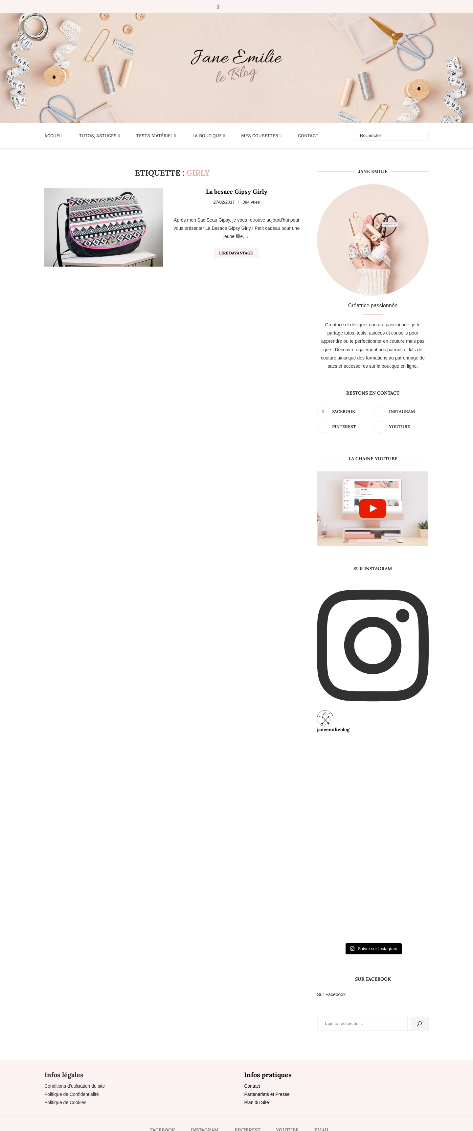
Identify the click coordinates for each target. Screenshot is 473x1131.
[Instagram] (228, 6)
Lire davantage (236, 252)
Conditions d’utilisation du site (74, 1086)
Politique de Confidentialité (71, 1094)
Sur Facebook (331, 994)
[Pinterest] (237, 6)
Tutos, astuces (98, 136)
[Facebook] (218, 6)
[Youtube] (246, 6)
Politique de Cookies (65, 1102)
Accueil (53, 136)
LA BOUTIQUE (207, 136)
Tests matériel (154, 136)
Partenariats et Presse (267, 1094)
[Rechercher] (419, 1023)
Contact (308, 136)
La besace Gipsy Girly (236, 191)
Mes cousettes (259, 136)
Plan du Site (256, 1102)
